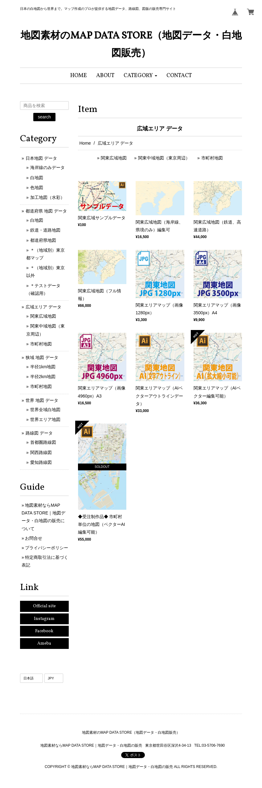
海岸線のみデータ (47, 167)
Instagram (44, 619)
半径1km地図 (42, 366)
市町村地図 (212, 157)
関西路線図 (41, 452)
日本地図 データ (41, 158)
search (44, 116)
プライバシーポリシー (46, 547)
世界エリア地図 (45, 419)
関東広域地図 (114, 157)
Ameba (44, 643)
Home (85, 143)
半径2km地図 (42, 376)
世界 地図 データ (42, 400)
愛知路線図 (41, 462)
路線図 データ (39, 433)
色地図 (36, 187)
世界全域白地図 (45, 409)
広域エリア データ (43, 306)
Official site (44, 606)
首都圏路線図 (43, 442)
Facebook (44, 631)
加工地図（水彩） (47, 197)
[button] (140, 76)
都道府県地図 (43, 240)
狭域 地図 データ (42, 357)
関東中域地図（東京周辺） (164, 157)
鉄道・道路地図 (45, 230)
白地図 (36, 177)
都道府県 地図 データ (46, 210)
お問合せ (33, 538)
